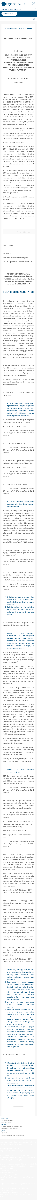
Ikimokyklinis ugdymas (8, 13)
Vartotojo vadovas (34, 4)
